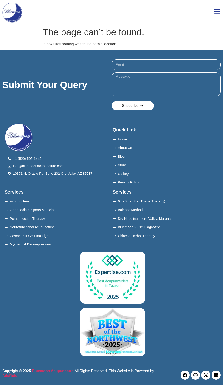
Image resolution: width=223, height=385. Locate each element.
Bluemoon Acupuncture (53, 371)
